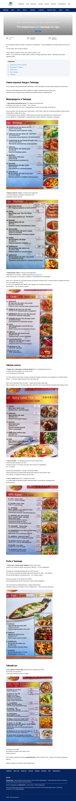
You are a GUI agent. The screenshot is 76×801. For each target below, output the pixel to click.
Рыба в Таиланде (14, 72)
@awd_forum (42, 785)
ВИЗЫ (12, 10)
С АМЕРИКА (32, 10)
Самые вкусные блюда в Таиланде (18, 64)
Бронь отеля (16, 770)
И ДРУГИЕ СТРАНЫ (51, 10)
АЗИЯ (18, 10)
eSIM (49, 770)
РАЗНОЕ (60, 10)
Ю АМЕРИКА (41, 10)
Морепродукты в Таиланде (16, 67)
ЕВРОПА (24, 10)
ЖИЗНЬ (67, 10)
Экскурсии (53, 4)
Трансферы (43, 770)
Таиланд (38, 31)
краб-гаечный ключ (37, 274)
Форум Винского (43, 780)
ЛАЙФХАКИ (5, 10)
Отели (27, 4)
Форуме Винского (20, 789)
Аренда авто (33, 4)
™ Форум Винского (61, 4)
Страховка (40, 4)
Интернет (47, 4)
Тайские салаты (13, 69)
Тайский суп (12, 74)
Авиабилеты (21, 4)
